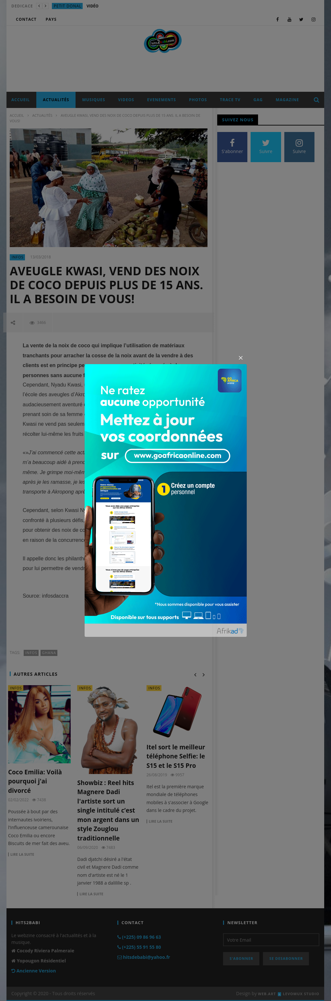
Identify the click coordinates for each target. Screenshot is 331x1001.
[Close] (240, 358)
